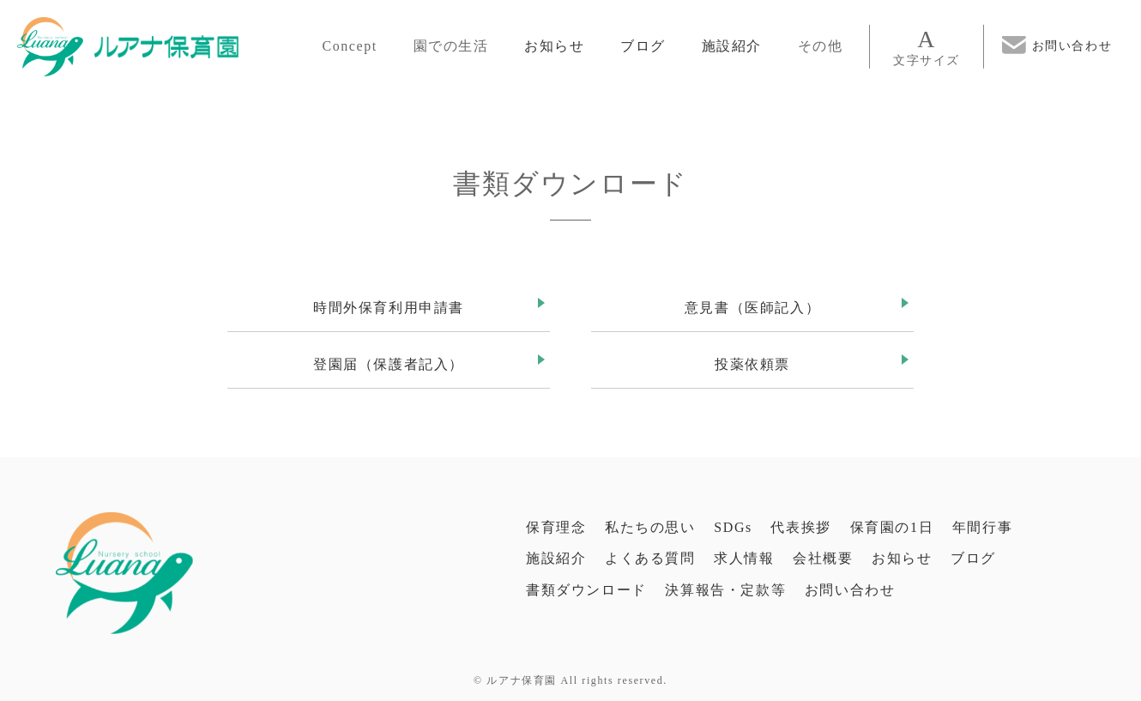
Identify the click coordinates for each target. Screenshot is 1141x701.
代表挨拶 (800, 527)
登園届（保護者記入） (388, 364)
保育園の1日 (892, 527)
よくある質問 (650, 558)
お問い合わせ (850, 590)
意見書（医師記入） (752, 307)
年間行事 (982, 527)
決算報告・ (725, 590)
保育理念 (556, 527)
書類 (586, 590)
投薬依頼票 (752, 364)
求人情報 (744, 558)
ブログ (643, 46)
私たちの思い (650, 527)
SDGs (733, 527)
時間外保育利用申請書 (388, 307)
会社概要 (823, 558)
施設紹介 (732, 46)
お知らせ (554, 46)
